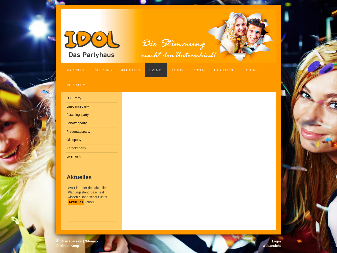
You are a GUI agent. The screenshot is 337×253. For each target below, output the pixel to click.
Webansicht (272, 246)
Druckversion (69, 241)
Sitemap (91, 241)
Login (276, 241)
